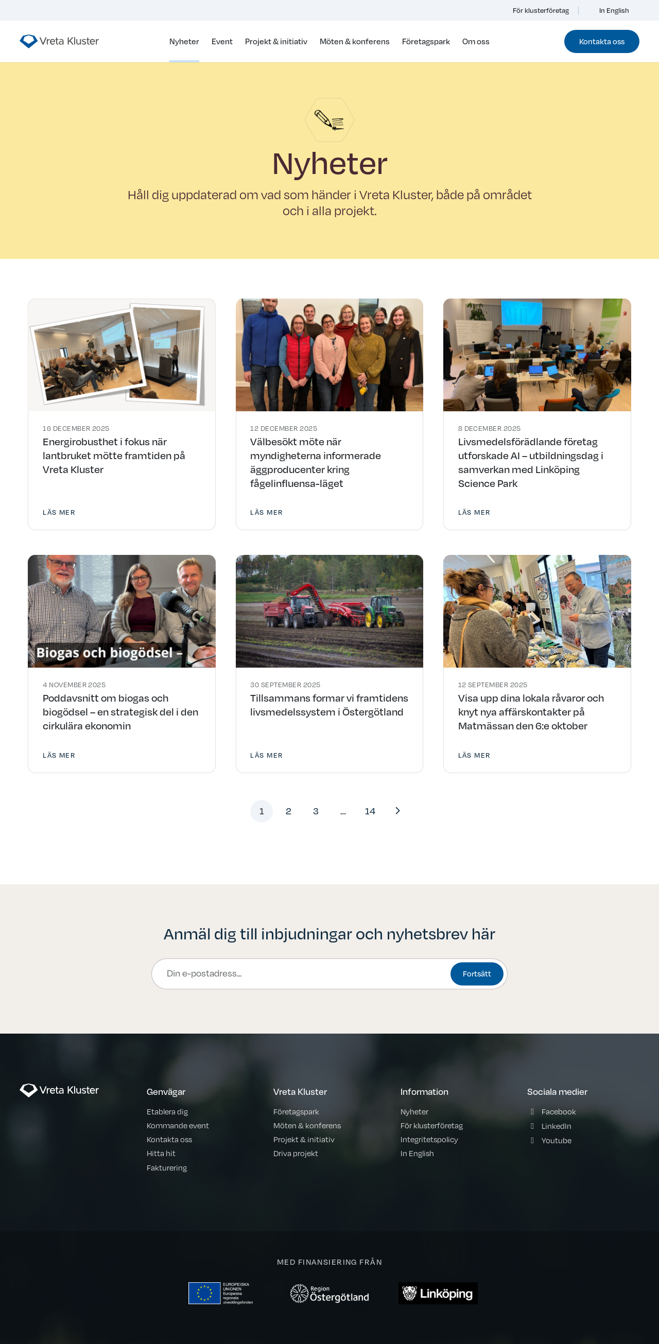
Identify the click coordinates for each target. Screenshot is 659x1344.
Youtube (556, 1140)
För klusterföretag (535, 10)
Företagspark (426, 41)
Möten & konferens (355, 41)
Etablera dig (167, 1111)
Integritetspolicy (429, 1139)
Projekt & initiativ (276, 41)
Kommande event (178, 1125)
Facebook (559, 1111)
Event (222, 41)
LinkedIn (556, 1125)
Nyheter (184, 41)
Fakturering (167, 1167)
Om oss (476, 41)
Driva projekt (295, 1153)
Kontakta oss (602, 41)
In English (608, 10)
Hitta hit (161, 1153)
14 (370, 810)
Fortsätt (477, 974)
